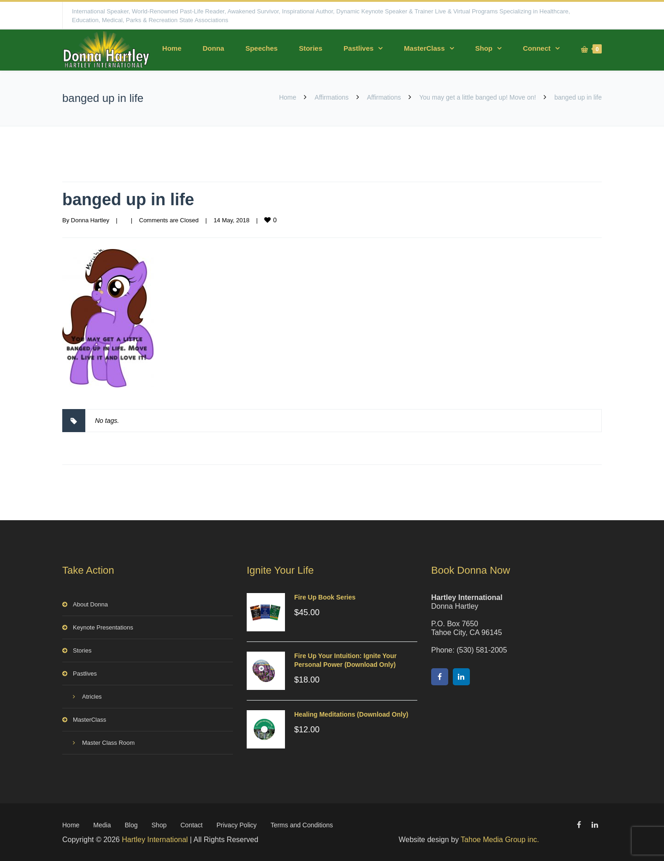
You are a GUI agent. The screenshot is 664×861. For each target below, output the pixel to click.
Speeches (261, 48)
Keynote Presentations (103, 627)
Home (172, 48)
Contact (191, 825)
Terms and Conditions (302, 825)
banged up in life (128, 199)
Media (102, 825)
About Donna (90, 604)
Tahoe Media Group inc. (500, 839)
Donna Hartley (90, 220)
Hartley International (155, 839)
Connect (537, 48)
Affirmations (331, 97)
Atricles (92, 696)
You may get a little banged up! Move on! (477, 97)
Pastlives (359, 48)
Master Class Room (108, 742)
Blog (131, 825)
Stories (310, 48)
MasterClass (424, 48)
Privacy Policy (236, 825)
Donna (213, 48)
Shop (484, 48)
